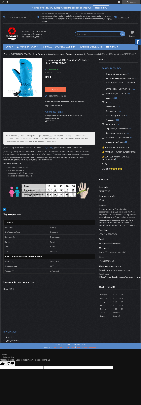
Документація (12, 340)
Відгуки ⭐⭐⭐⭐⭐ (112, 169)
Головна (9, 47)
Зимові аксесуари (56, 54)
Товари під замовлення (90, 47)
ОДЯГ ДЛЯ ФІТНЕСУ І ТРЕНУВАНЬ (120, 82)
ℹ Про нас (47, 47)
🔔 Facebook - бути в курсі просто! (119, 152)
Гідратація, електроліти (117, 128)
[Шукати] (122, 33)
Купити (55, 89)
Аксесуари (110, 124)
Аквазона (110, 120)
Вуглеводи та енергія (115, 133)
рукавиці (49, 147)
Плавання (110, 106)
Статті (9, 337)
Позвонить (101, 7)
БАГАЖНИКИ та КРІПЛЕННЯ (118, 89)
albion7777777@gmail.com (110, 243)
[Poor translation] (10, 363)
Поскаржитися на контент (64, 347)
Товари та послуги (111, 68)
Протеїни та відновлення (117, 137)
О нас (104, 164)
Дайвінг (109, 98)
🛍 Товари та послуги (27, 47)
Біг (107, 102)
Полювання (111, 111)
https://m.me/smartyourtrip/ (112, 252)
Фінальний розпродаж (116, 74)
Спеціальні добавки (115, 142)
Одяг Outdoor (39, 54)
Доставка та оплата (65, 47)
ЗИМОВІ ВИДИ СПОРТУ (21, 54)
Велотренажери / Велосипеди (120, 78)
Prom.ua (84, 345)
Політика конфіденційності (87, 347)
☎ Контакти (112, 47)
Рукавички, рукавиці (75, 54)
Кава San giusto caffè (115, 115)
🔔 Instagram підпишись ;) (115, 147)
